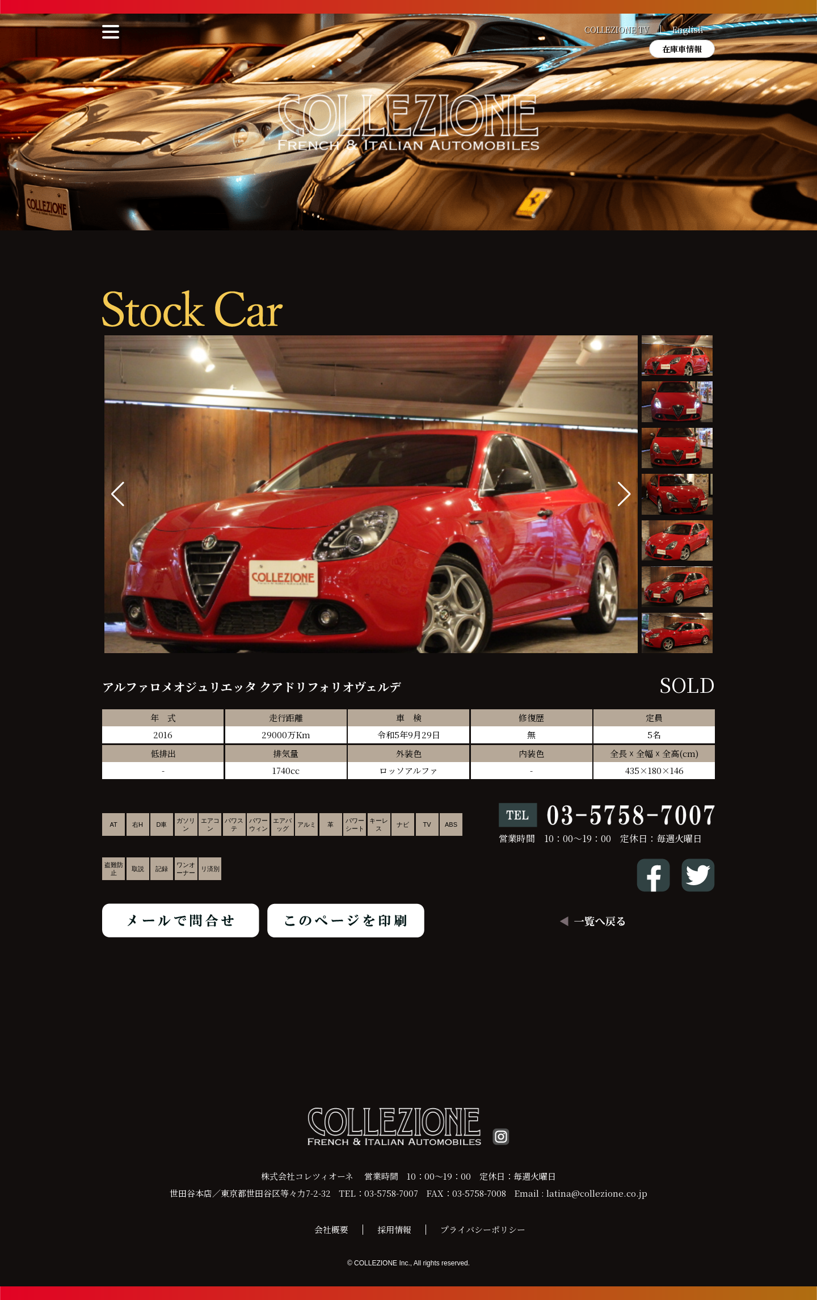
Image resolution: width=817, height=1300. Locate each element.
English (688, 29)
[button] (624, 494)
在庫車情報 (682, 48)
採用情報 (394, 1229)
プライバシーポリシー (482, 1229)
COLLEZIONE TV (616, 29)
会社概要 (331, 1229)
